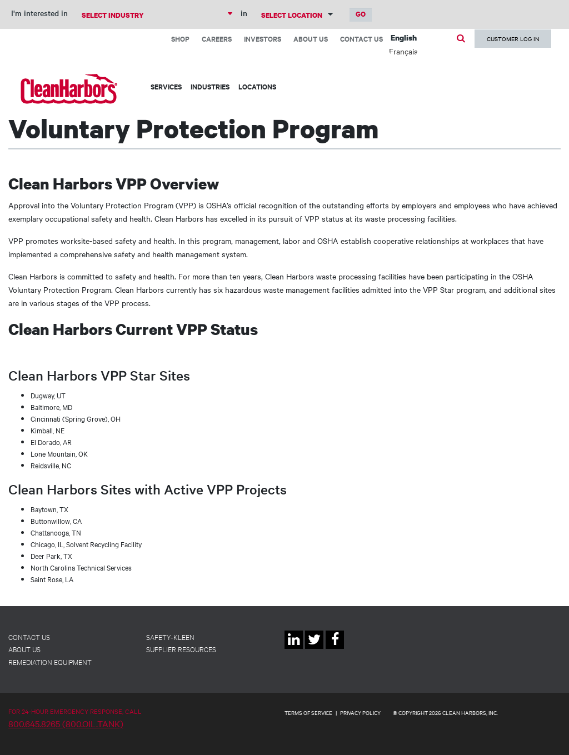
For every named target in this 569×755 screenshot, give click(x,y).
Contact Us (361, 38)
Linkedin (293, 648)
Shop (180, 38)
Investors (262, 38)
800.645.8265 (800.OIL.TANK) (65, 723)
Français (403, 51)
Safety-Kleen (170, 637)
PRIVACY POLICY (360, 712)
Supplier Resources (181, 649)
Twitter (314, 648)
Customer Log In (513, 38)
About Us (310, 38)
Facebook (335, 648)
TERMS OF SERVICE (308, 712)
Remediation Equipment (50, 662)
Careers (217, 38)
